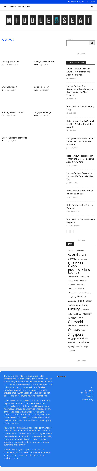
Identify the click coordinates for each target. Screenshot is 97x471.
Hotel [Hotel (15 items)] (79, 296)
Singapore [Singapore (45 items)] (75, 334)
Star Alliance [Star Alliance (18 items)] (82, 342)
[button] (92, 7)
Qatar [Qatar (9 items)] (83, 330)
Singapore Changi (42, 112)
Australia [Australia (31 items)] (74, 254)
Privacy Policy (24, 7)
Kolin (4, 65)
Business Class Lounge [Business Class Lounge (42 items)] (79, 271)
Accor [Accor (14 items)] (70, 250)
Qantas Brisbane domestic (14, 138)
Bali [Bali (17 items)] (84, 254)
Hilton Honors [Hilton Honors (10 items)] (73, 293)
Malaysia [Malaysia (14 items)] (85, 309)
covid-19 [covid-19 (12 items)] (83, 280)
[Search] (92, 43)
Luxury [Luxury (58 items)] (74, 309)
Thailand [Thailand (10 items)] (79, 347)
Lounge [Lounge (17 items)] (86, 305)
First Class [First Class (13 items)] (72, 289)
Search (69, 39)
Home (5, 7)
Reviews (13, 7)
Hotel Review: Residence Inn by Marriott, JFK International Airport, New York (80, 159)
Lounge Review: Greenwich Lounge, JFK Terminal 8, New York (80, 176)
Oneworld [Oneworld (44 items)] (75, 321)
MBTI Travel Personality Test (78, 2)
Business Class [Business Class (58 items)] (75, 264)
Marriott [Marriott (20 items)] (87, 313)
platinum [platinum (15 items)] (72, 325)
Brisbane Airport (9, 87)
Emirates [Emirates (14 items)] (80, 284)
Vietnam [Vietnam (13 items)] (71, 350)
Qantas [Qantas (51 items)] (74, 329)
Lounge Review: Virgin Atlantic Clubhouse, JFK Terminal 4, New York (80, 141)
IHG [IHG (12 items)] (85, 297)
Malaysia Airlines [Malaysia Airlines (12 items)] (74, 314)
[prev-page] (68, 231)
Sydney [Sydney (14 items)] (71, 346)
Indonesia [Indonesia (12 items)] (72, 301)
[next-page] (72, 231)
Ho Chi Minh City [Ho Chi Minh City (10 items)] (85, 293)
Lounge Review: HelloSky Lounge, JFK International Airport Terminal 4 (78, 71)
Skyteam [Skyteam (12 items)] (71, 342)
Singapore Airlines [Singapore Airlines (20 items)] (78, 338)
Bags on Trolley (41, 87)
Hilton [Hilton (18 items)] (81, 288)
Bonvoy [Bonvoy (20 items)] (72, 258)
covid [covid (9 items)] (76, 280)
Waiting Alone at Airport (13, 112)
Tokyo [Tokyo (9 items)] (86, 347)
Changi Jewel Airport (44, 61)
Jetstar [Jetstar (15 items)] (89, 301)
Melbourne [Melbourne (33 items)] (75, 318)
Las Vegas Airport (10, 61)
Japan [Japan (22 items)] (80, 300)
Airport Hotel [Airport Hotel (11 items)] (79, 251)
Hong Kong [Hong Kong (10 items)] (72, 297)
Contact (92, 2)
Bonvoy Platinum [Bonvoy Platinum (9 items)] (83, 259)
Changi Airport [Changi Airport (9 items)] (84, 276)
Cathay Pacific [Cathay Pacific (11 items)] (73, 276)
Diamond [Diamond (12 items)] (71, 284)
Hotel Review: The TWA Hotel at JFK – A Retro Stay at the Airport (80, 124)
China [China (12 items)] (70, 280)
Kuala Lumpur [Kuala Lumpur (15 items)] (74, 305)
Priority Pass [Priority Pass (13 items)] (83, 326)
